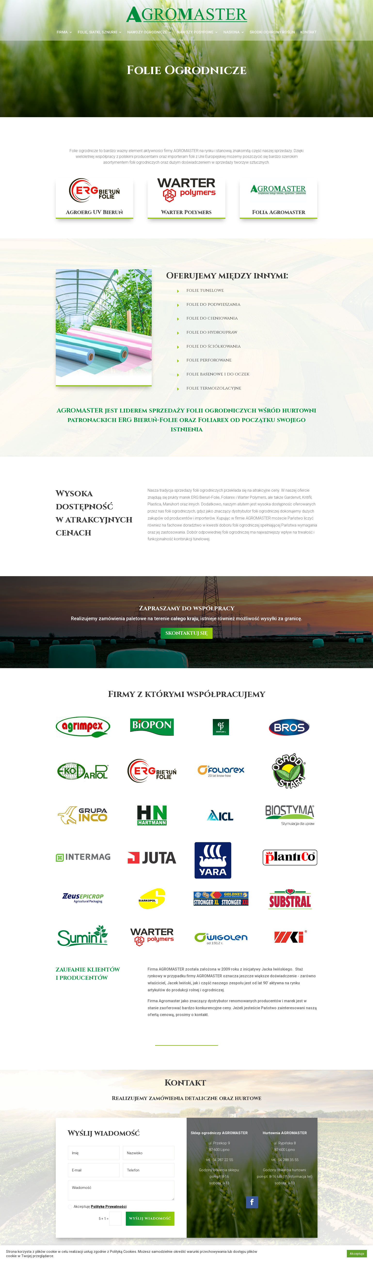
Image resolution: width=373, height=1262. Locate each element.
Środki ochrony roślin (272, 32)
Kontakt (308, 32)
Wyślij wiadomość (150, 1218)
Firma (62, 32)
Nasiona (231, 32)
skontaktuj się (187, 633)
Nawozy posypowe (195, 32)
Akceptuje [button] (357, 1253)
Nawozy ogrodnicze (147, 32)
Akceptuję (97, 1206)
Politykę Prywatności (109, 1206)
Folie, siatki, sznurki (97, 32)
